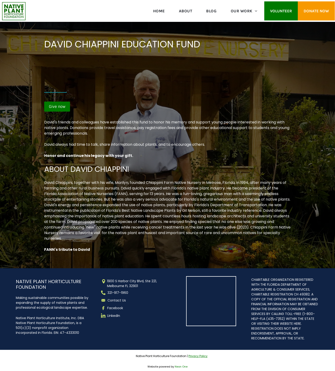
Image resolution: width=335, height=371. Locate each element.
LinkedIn (113, 315)
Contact (114, 300)
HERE (297, 323)
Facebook (115, 308)
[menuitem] (159, 11)
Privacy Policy (198, 356)
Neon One (181, 366)
